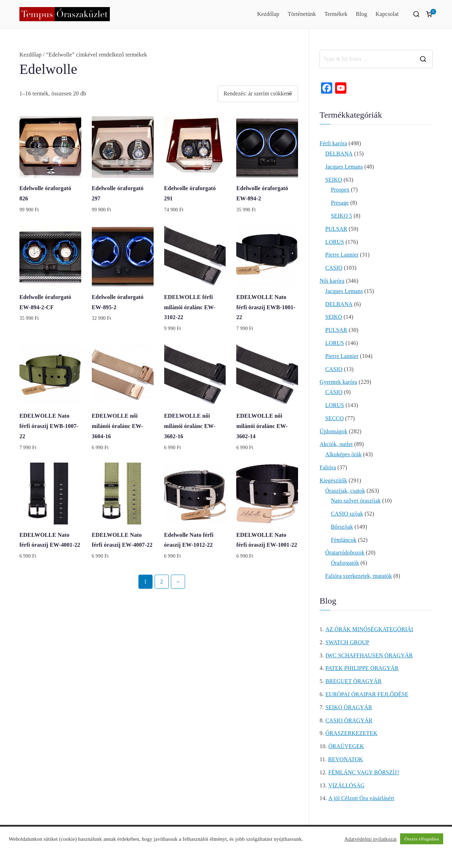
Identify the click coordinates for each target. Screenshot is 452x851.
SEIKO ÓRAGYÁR (349, 707)
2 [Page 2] (161, 582)
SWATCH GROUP (347, 642)
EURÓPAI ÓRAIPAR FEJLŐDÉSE (367, 694)
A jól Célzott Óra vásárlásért (361, 798)
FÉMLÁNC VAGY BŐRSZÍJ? (363, 772)
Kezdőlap (268, 14)
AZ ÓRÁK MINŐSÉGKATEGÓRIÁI (369, 629)
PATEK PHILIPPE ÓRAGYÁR (362, 668)
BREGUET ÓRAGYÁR (354, 681)
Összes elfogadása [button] (421, 838)
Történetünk (302, 14)
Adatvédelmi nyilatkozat (370, 839)
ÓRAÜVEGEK (346, 746)
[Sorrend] (258, 94)
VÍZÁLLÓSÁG (346, 785)
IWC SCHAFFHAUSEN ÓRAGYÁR (369, 655)
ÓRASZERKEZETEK (351, 733)
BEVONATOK (345, 759)
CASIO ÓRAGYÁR (349, 720)
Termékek (336, 14)
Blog (361, 14)
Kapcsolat (387, 14)
